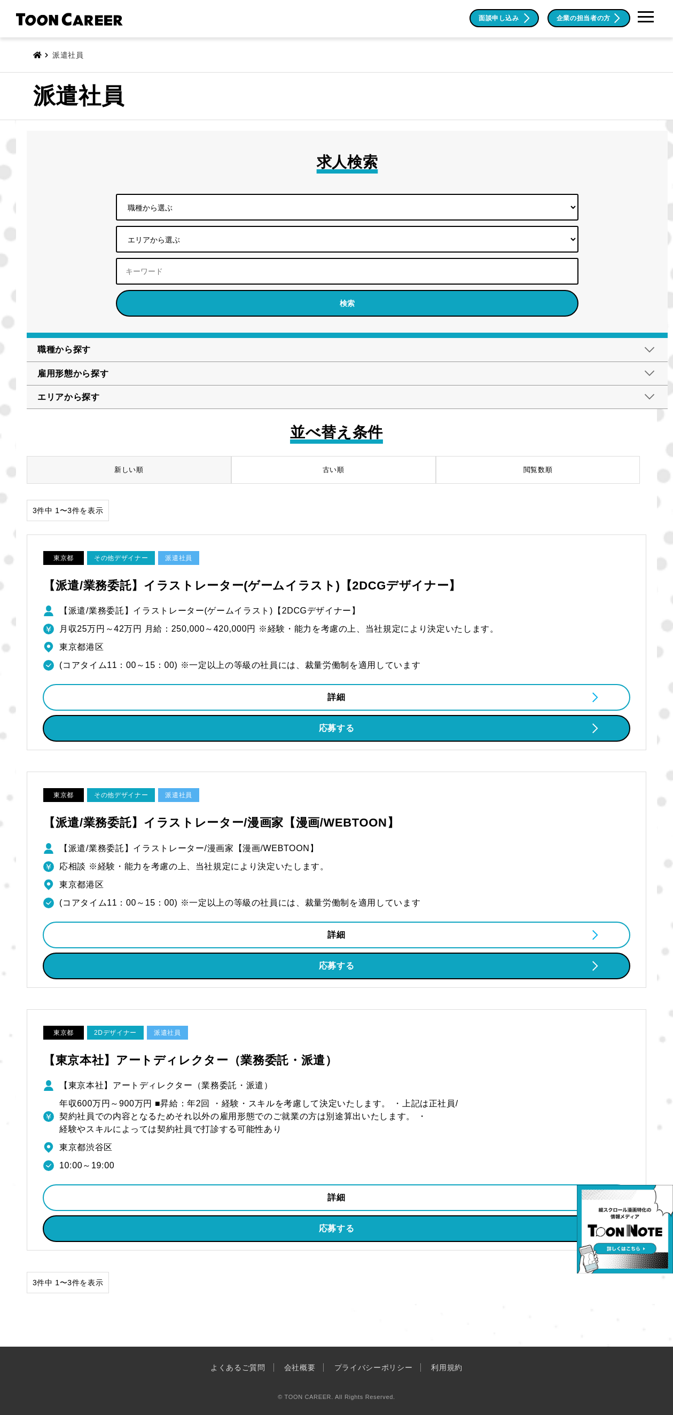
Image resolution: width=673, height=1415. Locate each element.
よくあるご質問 (237, 1367)
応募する (337, 728)
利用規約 (447, 1367)
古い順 (334, 470)
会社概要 (300, 1367)
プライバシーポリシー (373, 1367)
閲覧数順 (538, 470)
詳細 (336, 697)
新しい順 (129, 470)
